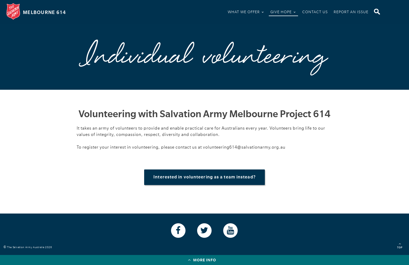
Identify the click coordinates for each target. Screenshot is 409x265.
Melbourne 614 (44, 12)
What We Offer (246, 11)
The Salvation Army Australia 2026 (30, 247)
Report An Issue (351, 12)
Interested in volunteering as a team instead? (204, 177)
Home (218, 13)
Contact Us (315, 12)
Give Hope (283, 11)
